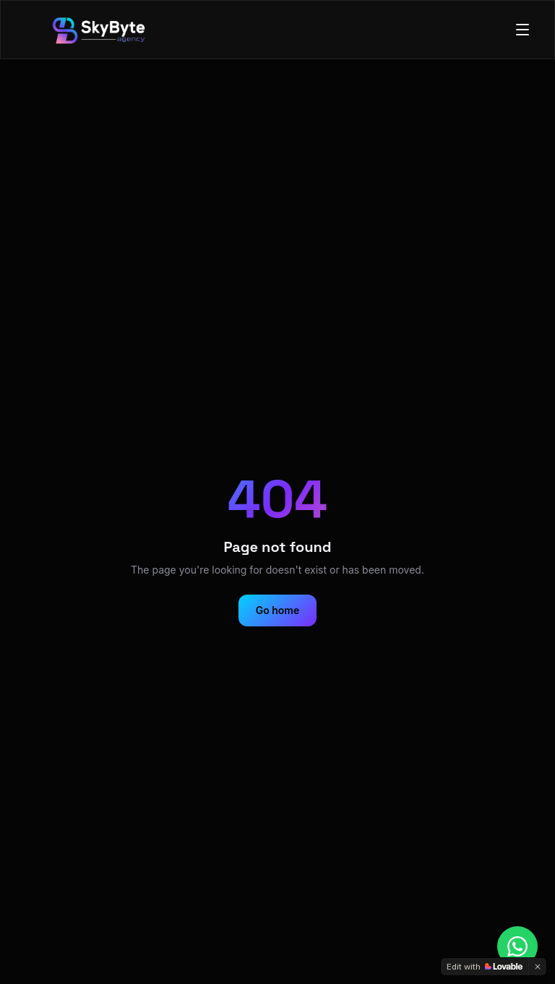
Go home (278, 610)
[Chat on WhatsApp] (517, 946)
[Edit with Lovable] (484, 966)
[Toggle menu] (522, 29)
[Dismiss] (537, 966)
